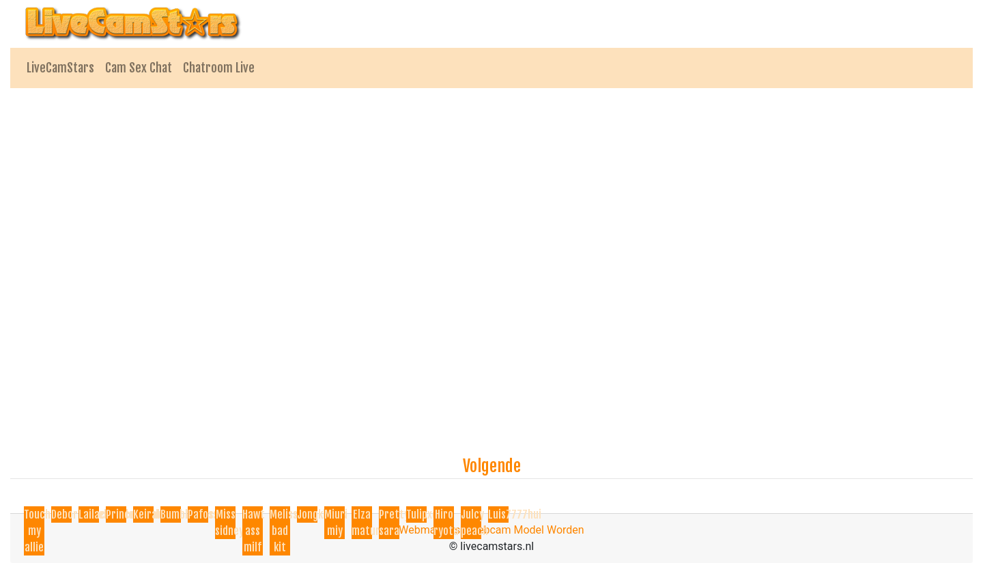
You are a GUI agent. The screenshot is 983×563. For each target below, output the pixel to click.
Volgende (492, 466)
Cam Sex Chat (138, 67)
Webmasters (429, 529)
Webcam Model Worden (526, 529)
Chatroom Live (219, 67)
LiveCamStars (60, 67)
